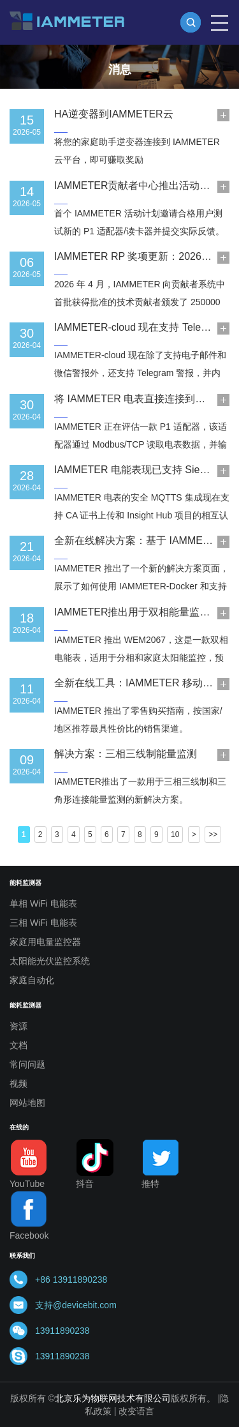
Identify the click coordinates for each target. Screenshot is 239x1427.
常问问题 (27, 1064)
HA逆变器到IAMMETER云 (113, 114)
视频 (18, 1083)
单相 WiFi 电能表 (43, 903)
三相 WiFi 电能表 (43, 922)
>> (212, 834)
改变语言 (136, 1411)
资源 (18, 1026)
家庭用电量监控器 (45, 942)
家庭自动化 (32, 980)
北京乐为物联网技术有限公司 (113, 1398)
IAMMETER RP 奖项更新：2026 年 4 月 (145, 256)
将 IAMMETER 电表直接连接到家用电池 (145, 398)
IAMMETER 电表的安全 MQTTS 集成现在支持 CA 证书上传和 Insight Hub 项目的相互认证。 (141, 515)
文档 (18, 1045)
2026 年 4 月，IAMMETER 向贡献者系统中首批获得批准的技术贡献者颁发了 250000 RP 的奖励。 (139, 302)
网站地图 (27, 1103)
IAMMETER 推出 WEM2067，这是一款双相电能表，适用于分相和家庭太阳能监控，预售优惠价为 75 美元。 (141, 658)
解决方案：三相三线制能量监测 (125, 753)
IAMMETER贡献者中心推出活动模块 (137, 185)
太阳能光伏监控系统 (50, 961)
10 (175, 834)
